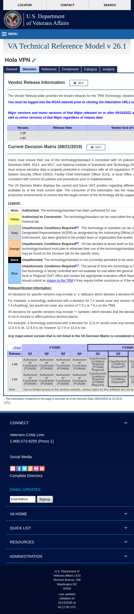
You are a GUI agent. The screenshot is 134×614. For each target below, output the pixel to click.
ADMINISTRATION (26, 556)
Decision (29, 69)
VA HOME (18, 514)
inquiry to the (60, 280)
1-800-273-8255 (23, 441)
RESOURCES (22, 542)
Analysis (109, 69)
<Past (17, 348)
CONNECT (19, 423)
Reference (49, 69)
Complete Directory (26, 476)
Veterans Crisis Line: (27, 435)
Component (70, 69)
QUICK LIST (20, 528)
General (11, 69)
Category (90, 69)
